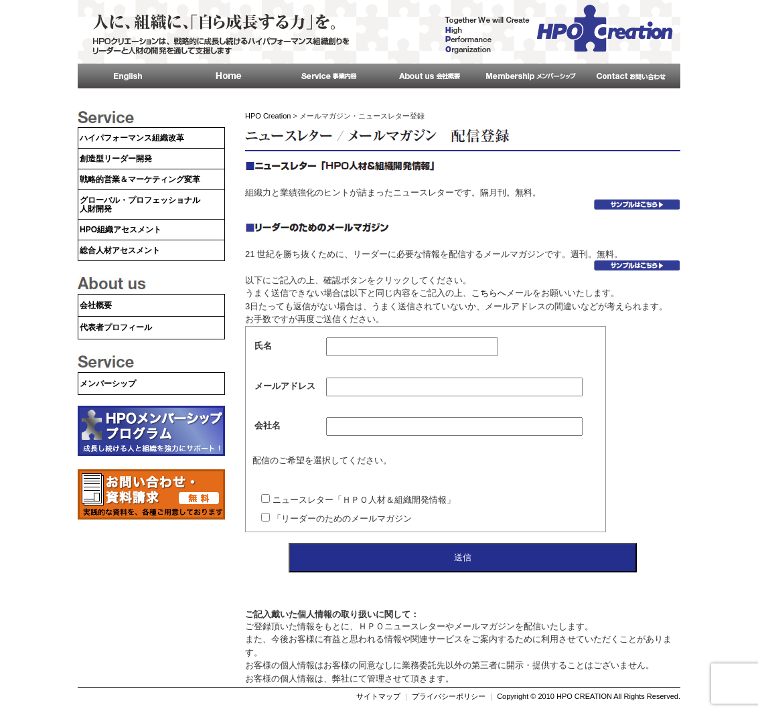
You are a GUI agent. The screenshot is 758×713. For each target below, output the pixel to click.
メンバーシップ (108, 383)
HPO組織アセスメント (120, 229)
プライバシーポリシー (448, 696)
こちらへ (488, 293)
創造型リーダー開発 (116, 158)
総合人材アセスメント (120, 250)
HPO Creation (268, 116)
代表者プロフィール (116, 327)
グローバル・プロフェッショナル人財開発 (140, 204)
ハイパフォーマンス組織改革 (132, 138)
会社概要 (96, 305)
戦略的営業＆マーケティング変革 (140, 179)
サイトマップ (378, 696)
